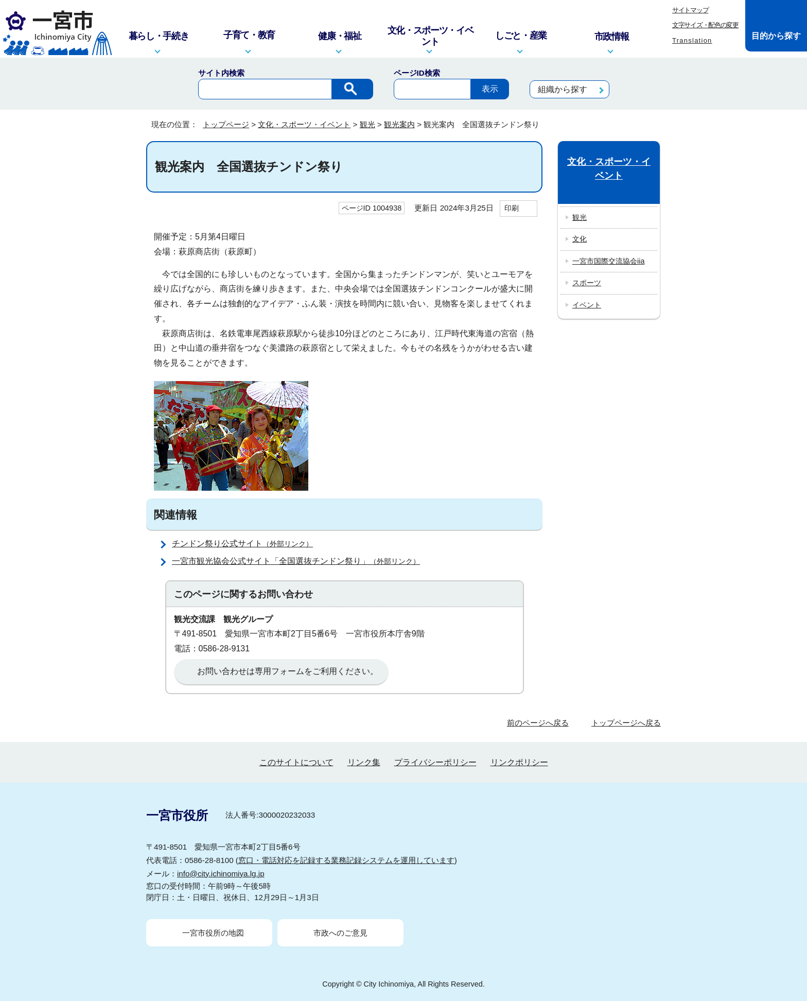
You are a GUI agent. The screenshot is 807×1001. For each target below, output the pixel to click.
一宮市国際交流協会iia (608, 261)
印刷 (511, 208)
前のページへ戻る (538, 722)
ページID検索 (417, 72)
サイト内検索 (221, 72)
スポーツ (586, 283)
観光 (367, 124)
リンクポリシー (519, 762)
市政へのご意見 (340, 932)
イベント (586, 305)
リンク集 (363, 762)
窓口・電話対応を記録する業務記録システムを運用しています (346, 860)
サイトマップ (690, 10)
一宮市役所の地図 (213, 932)
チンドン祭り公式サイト (247, 543)
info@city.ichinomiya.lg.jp (221, 873)
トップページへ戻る (626, 722)
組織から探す (562, 89)
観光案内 (399, 124)
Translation (692, 40)
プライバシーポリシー (435, 762)
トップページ (226, 124)
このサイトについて (296, 762)
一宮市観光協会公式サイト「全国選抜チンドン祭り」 (300, 561)
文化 (579, 239)
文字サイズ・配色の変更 (705, 25)
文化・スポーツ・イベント (304, 124)
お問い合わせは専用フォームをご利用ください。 (287, 671)
